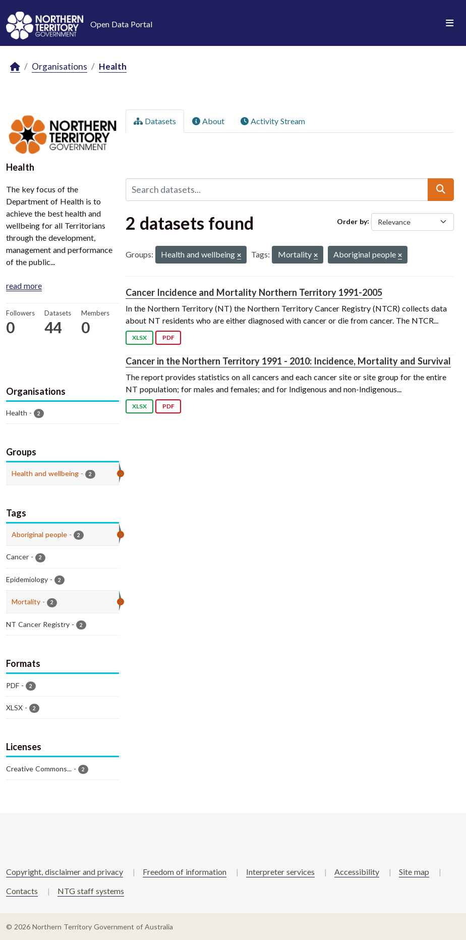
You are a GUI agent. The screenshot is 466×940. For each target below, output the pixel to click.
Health (113, 66)
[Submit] (441, 189)
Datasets (155, 121)
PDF (168, 337)
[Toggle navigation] (449, 23)
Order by (352, 221)
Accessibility (356, 871)
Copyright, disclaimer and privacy (64, 871)
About (208, 121)
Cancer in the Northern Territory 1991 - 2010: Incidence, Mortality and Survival (288, 361)
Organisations (59, 66)
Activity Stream (273, 121)
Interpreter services (280, 871)
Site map (414, 871)
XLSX (139, 337)
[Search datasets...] (277, 189)
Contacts (22, 891)
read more (24, 285)
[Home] (15, 67)
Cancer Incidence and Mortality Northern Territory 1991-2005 (254, 292)
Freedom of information (184, 871)
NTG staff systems (90, 891)
